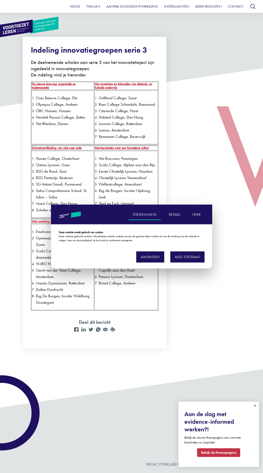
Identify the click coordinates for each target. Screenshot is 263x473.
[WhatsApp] (98, 329)
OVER (196, 214)
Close (255, 406)
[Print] (112, 329)
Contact (235, 6)
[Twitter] (91, 329)
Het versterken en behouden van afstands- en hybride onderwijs (123, 86)
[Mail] (105, 329)
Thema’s (93, 6)
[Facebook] (76, 329)
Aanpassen (150, 256)
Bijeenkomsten (208, 6)
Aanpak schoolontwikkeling (132, 6)
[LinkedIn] (83, 329)
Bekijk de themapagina (218, 452)
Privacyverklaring (164, 464)
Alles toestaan (187, 256)
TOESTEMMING (145, 214)
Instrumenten (176, 6)
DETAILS (174, 214)
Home (75, 6)
